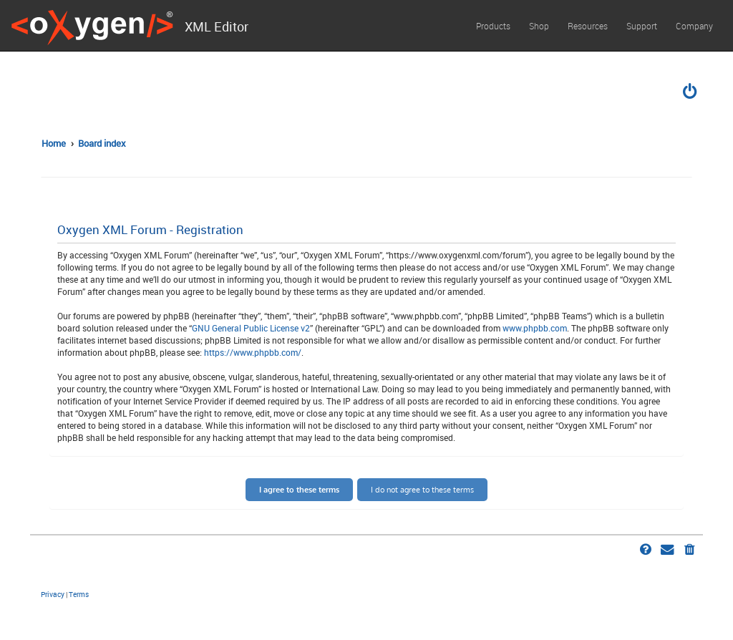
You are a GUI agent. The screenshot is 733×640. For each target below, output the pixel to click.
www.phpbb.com (535, 328)
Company (694, 25)
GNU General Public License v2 (251, 328)
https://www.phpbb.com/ (252, 352)
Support (641, 25)
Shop (539, 25)
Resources (588, 25)
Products (493, 25)
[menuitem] (691, 93)
